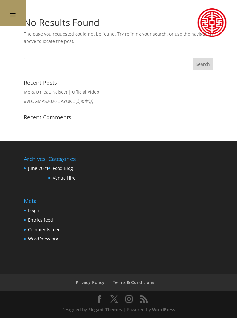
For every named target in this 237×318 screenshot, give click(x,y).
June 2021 (38, 168)
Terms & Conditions (133, 282)
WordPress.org (43, 239)
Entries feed (40, 220)
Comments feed (44, 229)
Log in (34, 210)
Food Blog (63, 168)
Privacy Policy (90, 282)
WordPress (163, 309)
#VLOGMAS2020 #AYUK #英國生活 (58, 101)
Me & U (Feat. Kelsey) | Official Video (61, 92)
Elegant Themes (105, 309)
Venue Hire (64, 178)
